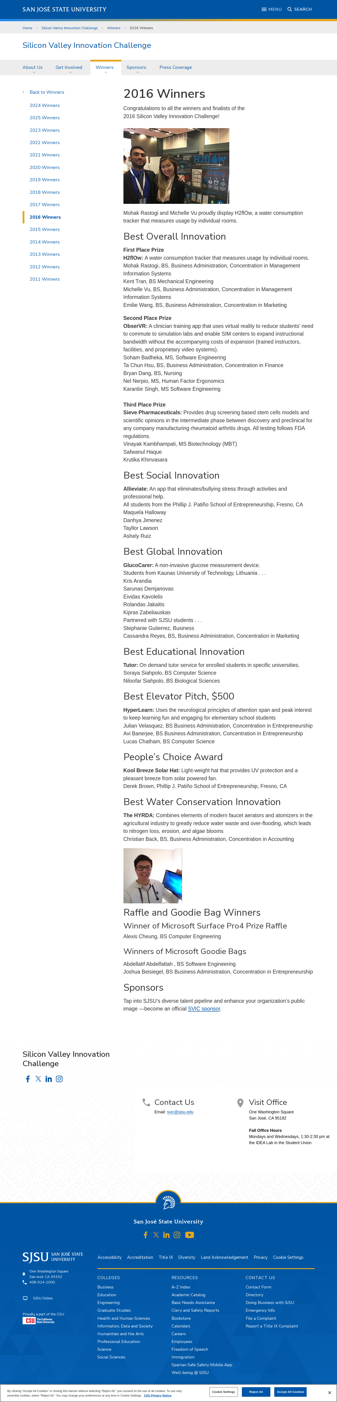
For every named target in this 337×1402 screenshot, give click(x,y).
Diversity (186, 1257)
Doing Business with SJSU (270, 1302)
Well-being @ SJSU (190, 1372)
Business (105, 1287)
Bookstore (181, 1318)
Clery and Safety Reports (195, 1310)
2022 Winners (45, 143)
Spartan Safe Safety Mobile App (202, 1365)
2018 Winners (45, 192)
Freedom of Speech (190, 1349)
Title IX (166, 1257)
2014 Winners (45, 242)
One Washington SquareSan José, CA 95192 (48, 1274)
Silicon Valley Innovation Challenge (70, 28)
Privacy (261, 1257)
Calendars (181, 1326)
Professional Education (118, 1341)
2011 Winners (45, 279)
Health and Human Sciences (123, 1318)
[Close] (330, 1393)
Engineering (108, 1302)
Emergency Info (260, 1310)
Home (27, 28)
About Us (33, 67)
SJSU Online (43, 1298)
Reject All (256, 1392)
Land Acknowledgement (224, 1257)
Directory (254, 1295)
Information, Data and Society (125, 1326)
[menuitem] (34, 67)
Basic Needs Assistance (193, 1302)
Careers (179, 1334)
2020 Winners (45, 167)
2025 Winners (45, 118)
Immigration (183, 1357)
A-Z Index (181, 1287)
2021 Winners (45, 155)
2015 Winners (45, 229)
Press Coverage (175, 67)
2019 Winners (45, 180)
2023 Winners (45, 130)
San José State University (65, 9)
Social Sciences (111, 1357)
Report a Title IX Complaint (272, 1326)
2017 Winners (45, 205)
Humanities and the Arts (120, 1334)
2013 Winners (45, 254)
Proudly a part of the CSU (43, 1318)
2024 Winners (45, 105)
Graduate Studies (114, 1310)
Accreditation (140, 1257)
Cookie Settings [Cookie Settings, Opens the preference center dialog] (223, 1392)
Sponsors (136, 67)
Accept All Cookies (290, 1392)
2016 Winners (141, 28)
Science (104, 1349)
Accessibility (109, 1257)
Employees (182, 1341)
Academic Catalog (189, 1295)
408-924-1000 (42, 1282)
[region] (168, 1393)
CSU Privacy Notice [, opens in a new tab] (158, 1395)
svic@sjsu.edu (180, 1112)
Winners (113, 28)
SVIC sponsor (204, 1009)
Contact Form (258, 1287)
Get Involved (69, 67)
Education (106, 1295)
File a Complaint (261, 1318)
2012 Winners (45, 267)
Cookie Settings (288, 1257)
